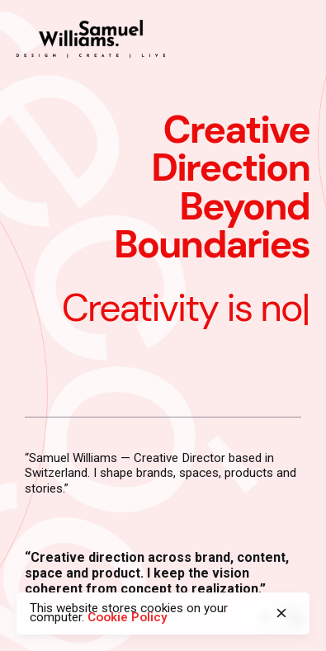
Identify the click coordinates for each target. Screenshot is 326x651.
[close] (281, 613)
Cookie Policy (127, 617)
